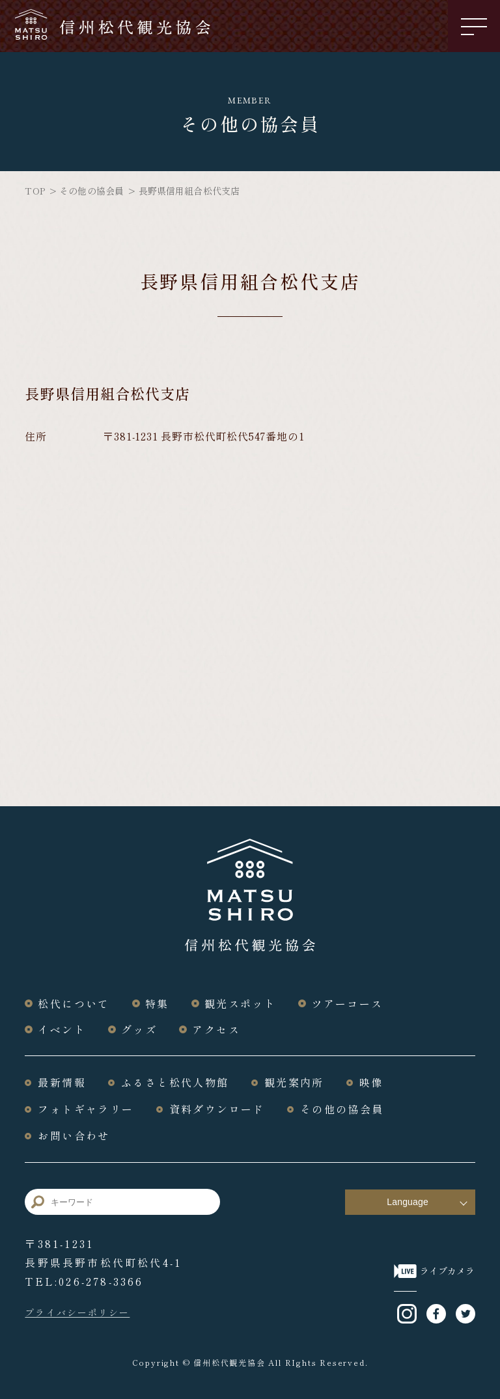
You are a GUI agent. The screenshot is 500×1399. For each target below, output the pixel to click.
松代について (73, 1003)
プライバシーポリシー (77, 1311)
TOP (34, 190)
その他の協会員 (91, 190)
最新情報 (62, 1082)
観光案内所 (294, 1082)
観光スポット (240, 1003)
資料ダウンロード (217, 1108)
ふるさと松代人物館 (175, 1082)
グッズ (139, 1029)
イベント (62, 1029)
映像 (371, 1082)
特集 (157, 1003)
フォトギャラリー (85, 1108)
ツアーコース (347, 1003)
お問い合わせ (73, 1134)
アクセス (217, 1029)
